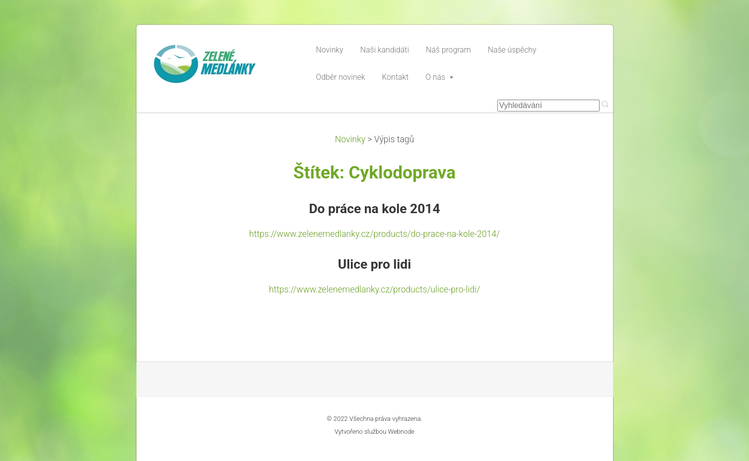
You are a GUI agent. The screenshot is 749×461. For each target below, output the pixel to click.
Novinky (350, 139)
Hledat (605, 104)
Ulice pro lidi (374, 264)
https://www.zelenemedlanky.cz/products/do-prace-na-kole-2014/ (374, 234)
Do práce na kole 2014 (374, 208)
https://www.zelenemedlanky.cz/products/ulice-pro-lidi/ (374, 289)
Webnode (401, 431)
